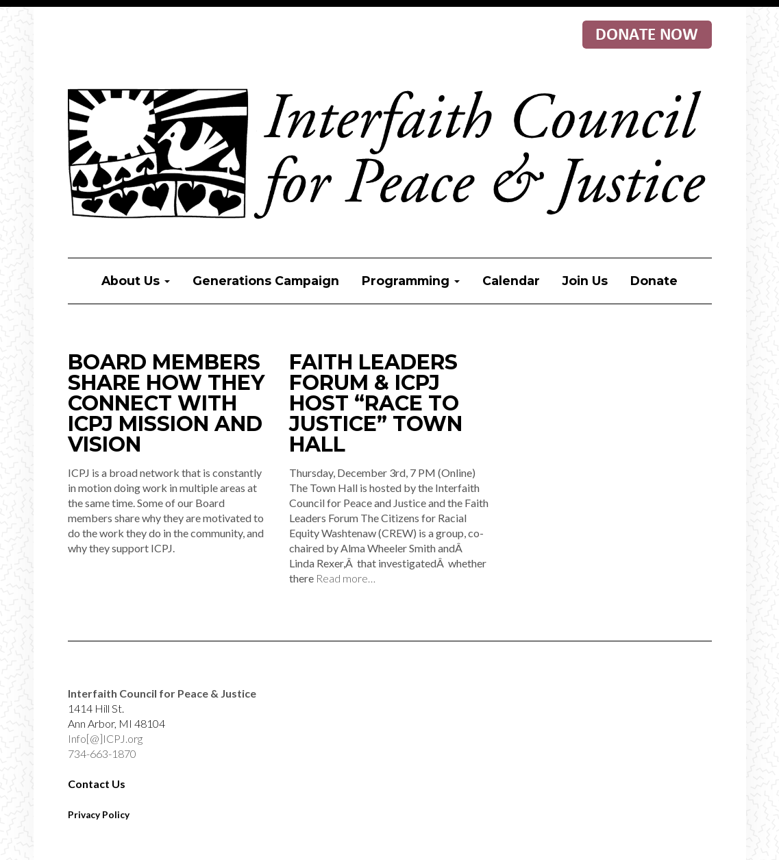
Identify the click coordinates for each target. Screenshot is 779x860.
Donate (654, 280)
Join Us (585, 280)
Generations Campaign (266, 280)
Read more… (345, 578)
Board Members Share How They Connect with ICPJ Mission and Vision (166, 403)
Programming (411, 280)
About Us (135, 280)
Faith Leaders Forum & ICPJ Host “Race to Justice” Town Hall (375, 403)
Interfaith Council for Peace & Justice (390, 154)
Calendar (511, 280)
